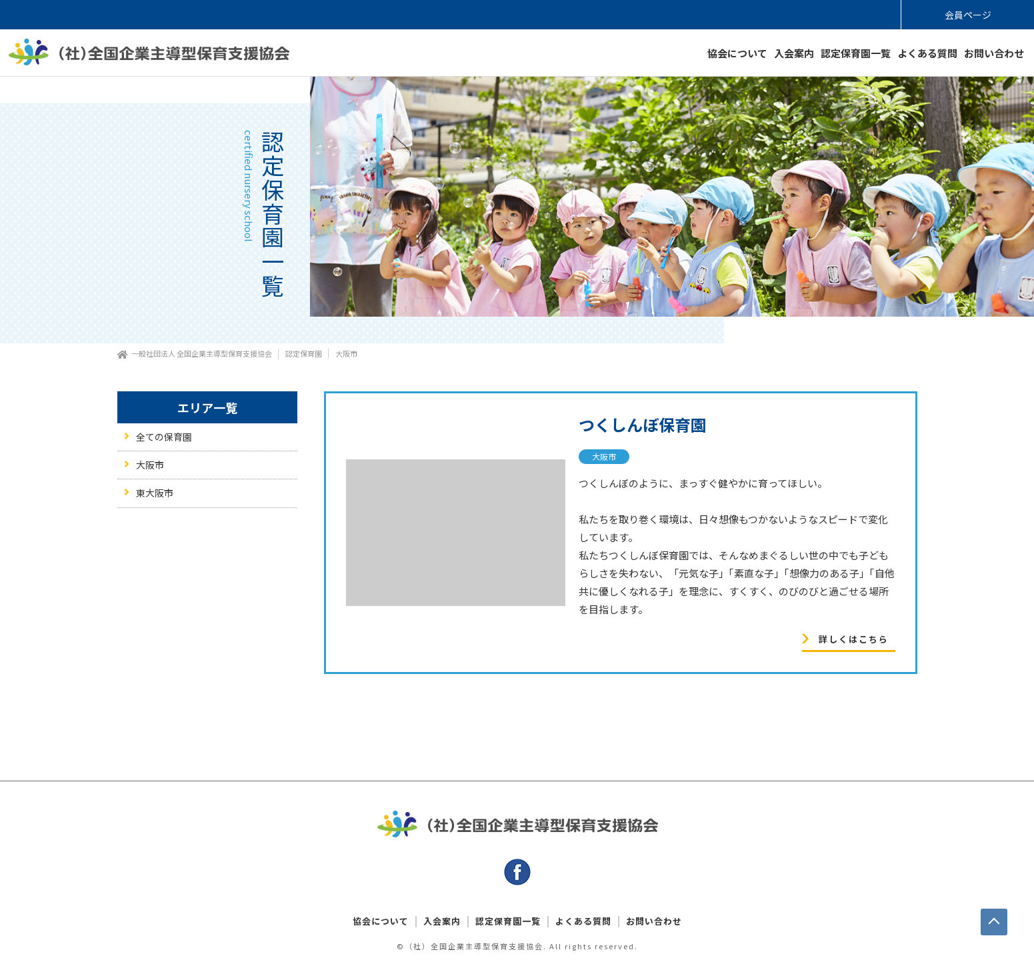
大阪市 (604, 456)
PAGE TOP (994, 922)
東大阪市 (154, 492)
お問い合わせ (994, 53)
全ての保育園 (164, 436)
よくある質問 (927, 53)
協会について (737, 53)
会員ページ (968, 14)
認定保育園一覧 (856, 53)
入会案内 (794, 53)
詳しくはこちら (854, 639)
